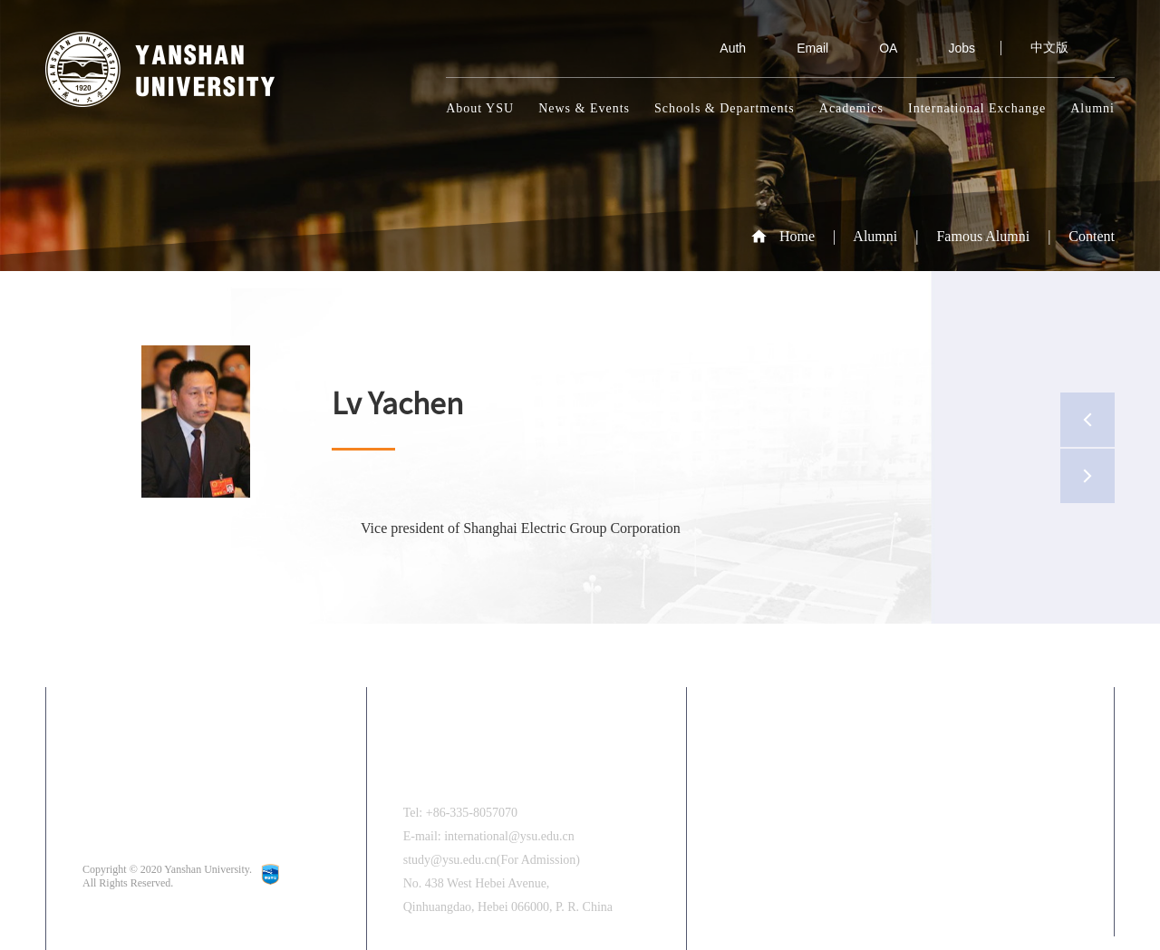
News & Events (584, 108)
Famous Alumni (983, 236)
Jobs (949, 48)
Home (797, 236)
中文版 (1049, 47)
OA (875, 48)
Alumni (1092, 108)
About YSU (480, 108)
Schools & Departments (724, 108)
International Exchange (977, 108)
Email (799, 48)
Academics (851, 108)
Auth (720, 48)
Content (1091, 236)
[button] (1067, 868)
